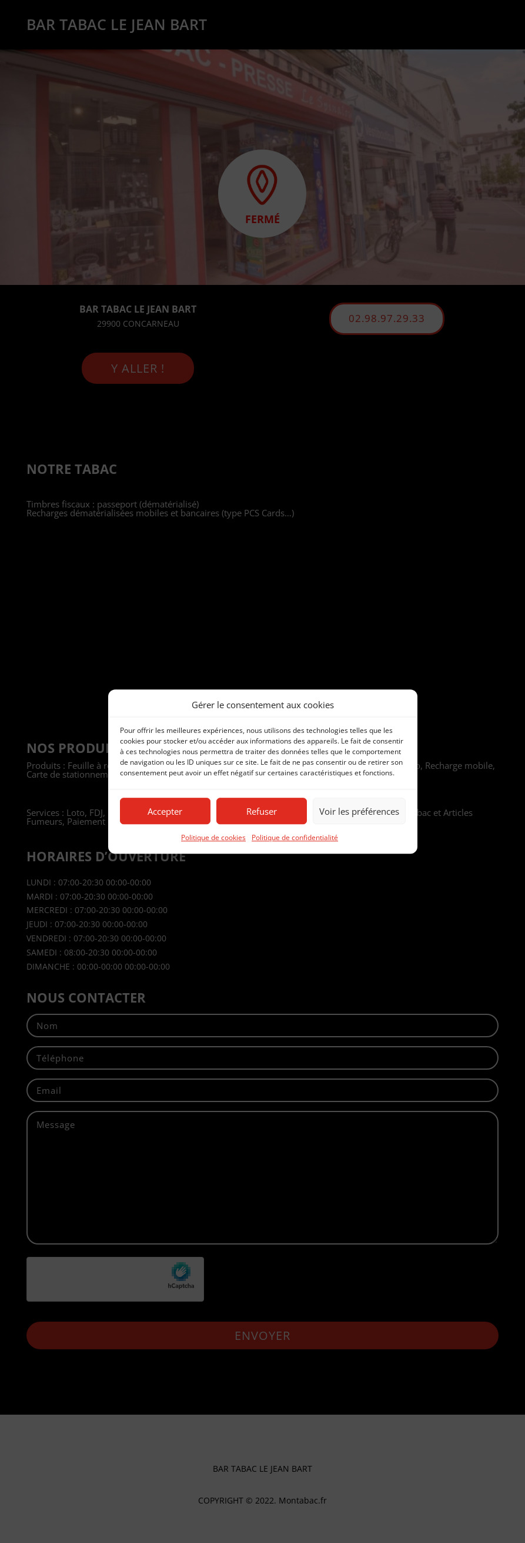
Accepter (165, 811)
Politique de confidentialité (295, 838)
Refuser (261, 811)
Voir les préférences (359, 811)
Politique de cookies (213, 838)
